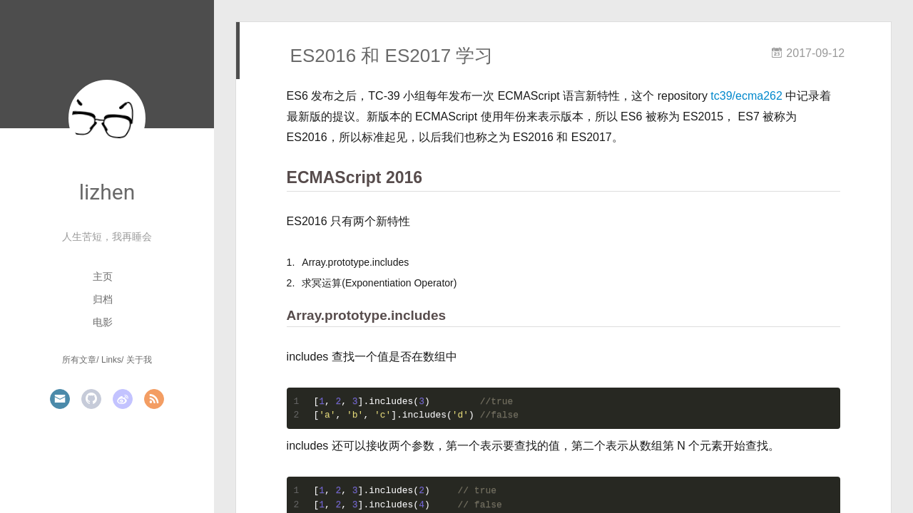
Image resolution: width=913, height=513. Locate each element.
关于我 (139, 360)
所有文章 (79, 360)
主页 (103, 276)
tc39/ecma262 (746, 96)
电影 (103, 322)
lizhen (107, 192)
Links (111, 360)
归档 (103, 299)
